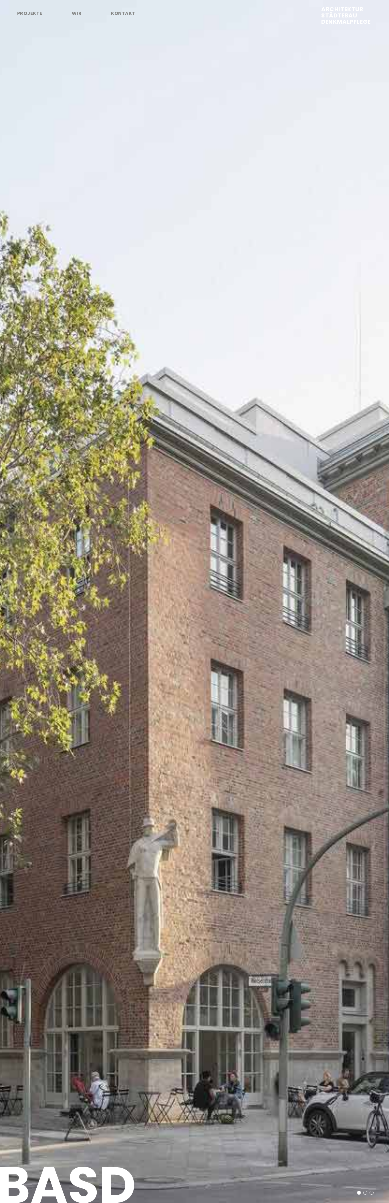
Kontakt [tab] (123, 13)
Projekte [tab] (29, 13)
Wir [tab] (77, 13)
